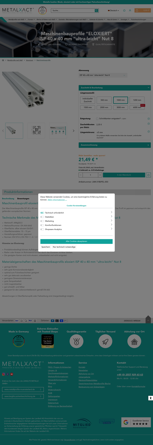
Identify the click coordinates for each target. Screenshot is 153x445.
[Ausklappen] (112, 212)
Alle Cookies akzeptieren (76, 241)
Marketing (49, 221)
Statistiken (49, 217)
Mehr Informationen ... (57, 200)
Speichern (46, 247)
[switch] (42, 217)
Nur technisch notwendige (64, 247)
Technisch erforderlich (54, 213)
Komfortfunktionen (53, 225)
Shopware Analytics (53, 229)
